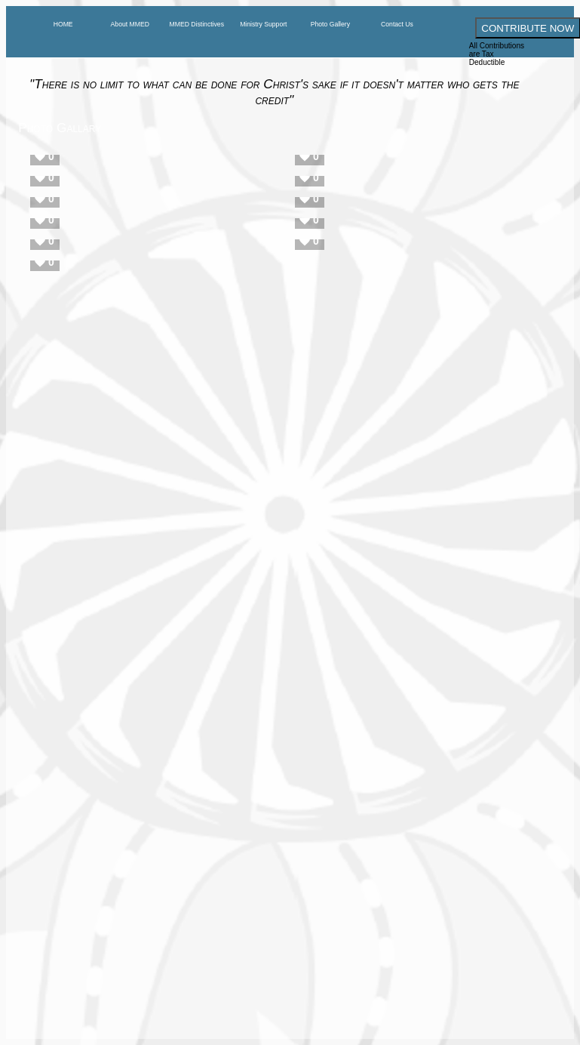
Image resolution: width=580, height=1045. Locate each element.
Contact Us (397, 24)
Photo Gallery (330, 24)
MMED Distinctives (197, 24)
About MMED (130, 24)
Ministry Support (263, 24)
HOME (63, 24)
